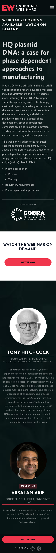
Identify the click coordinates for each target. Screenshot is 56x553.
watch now (28, 262)
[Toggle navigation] (52, 8)
